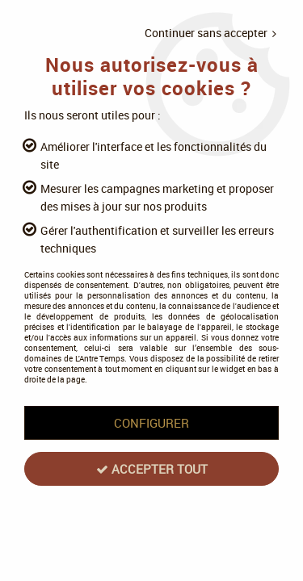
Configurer (151, 423)
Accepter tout (152, 469)
